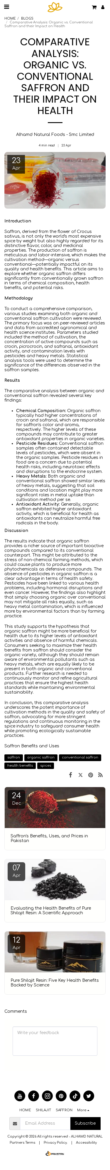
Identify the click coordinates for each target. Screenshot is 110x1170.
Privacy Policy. (55, 1143)
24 (16, 798)
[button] (6, 6)
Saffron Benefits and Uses (31, 746)
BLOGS (27, 18)
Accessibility (86, 1143)
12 (16, 943)
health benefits (20, 766)
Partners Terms (22, 1143)
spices (45, 766)
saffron (13, 757)
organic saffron (41, 757)
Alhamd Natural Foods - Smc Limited (55, 134)
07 (16, 871)
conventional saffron (80, 757)
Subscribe (85, 1123)
